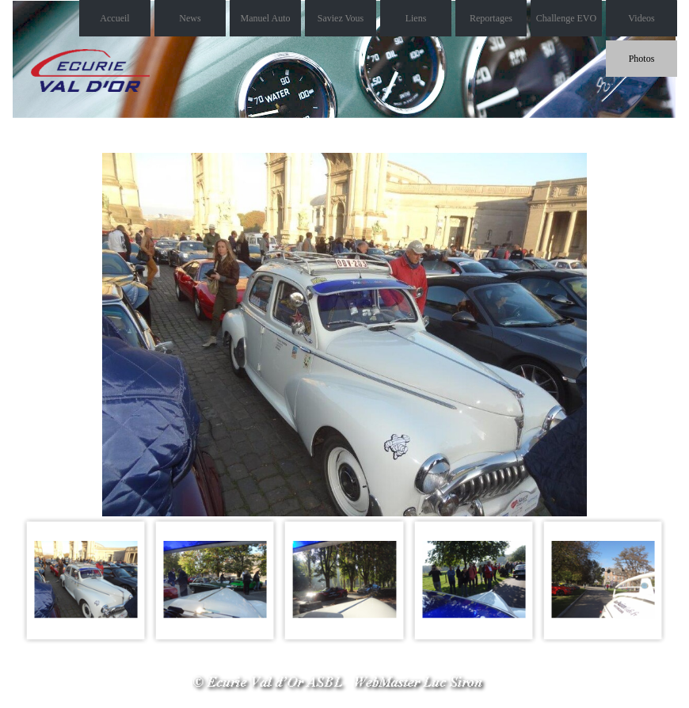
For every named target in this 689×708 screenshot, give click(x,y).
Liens (416, 18)
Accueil (114, 18)
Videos (641, 18)
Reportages (491, 18)
